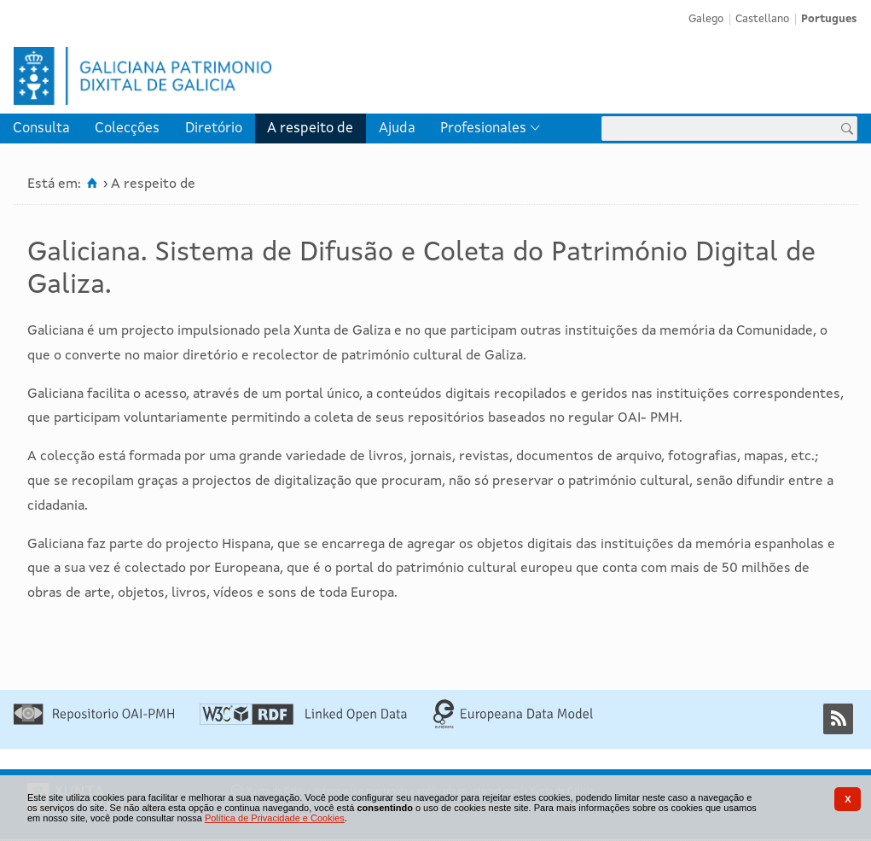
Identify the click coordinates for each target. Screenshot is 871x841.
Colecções (127, 128)
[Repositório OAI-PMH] (94, 721)
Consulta (41, 128)
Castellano (762, 19)
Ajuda (397, 128)
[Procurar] (847, 128)
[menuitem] (41, 128)
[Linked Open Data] (303, 721)
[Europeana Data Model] (513, 726)
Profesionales (483, 128)
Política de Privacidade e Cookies (275, 818)
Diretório (213, 128)
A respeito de (310, 128)
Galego (705, 19)
